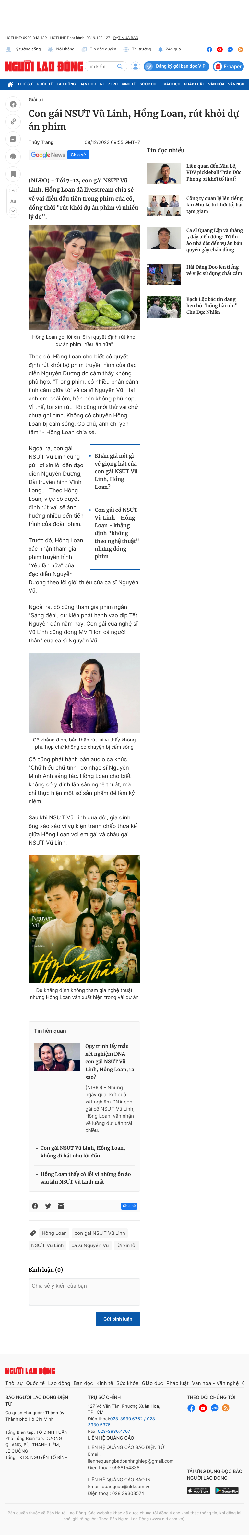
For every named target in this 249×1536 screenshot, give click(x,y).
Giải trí (36, 100)
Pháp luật (194, 84)
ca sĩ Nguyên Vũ (90, 1245)
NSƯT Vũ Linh (47, 1245)
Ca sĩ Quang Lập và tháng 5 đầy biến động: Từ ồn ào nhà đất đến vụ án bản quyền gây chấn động (214, 240)
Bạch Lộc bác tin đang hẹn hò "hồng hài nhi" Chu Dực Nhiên (212, 305)
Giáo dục (171, 84)
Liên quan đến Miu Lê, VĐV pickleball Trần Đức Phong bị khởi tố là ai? (213, 172)
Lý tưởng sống (23, 49)
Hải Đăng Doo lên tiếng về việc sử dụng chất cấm (214, 270)
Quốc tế (45, 84)
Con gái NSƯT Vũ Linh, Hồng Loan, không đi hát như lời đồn (83, 1152)
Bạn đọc (88, 84)
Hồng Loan (54, 1233)
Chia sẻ (78, 154)
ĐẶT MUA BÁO (125, 38)
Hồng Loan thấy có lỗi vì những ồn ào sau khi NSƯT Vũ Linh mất (86, 1178)
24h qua (169, 49)
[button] (13, 190)
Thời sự (25, 84)
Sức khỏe (149, 84)
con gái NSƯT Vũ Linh (100, 1233)
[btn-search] (120, 66)
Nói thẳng (61, 49)
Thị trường (137, 49)
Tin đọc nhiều (165, 150)
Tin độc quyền (98, 49)
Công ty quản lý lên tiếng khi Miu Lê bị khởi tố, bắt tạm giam (214, 204)
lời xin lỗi (126, 1245)
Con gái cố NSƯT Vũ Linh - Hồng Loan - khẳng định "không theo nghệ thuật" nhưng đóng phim (117, 533)
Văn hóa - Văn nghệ (227, 84)
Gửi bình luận (117, 1319)
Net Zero (109, 84)
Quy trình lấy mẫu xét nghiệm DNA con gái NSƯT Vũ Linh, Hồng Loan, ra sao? (109, 1062)
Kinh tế (129, 84)
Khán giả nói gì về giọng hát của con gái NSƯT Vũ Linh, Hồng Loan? (116, 471)
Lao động (66, 84)
